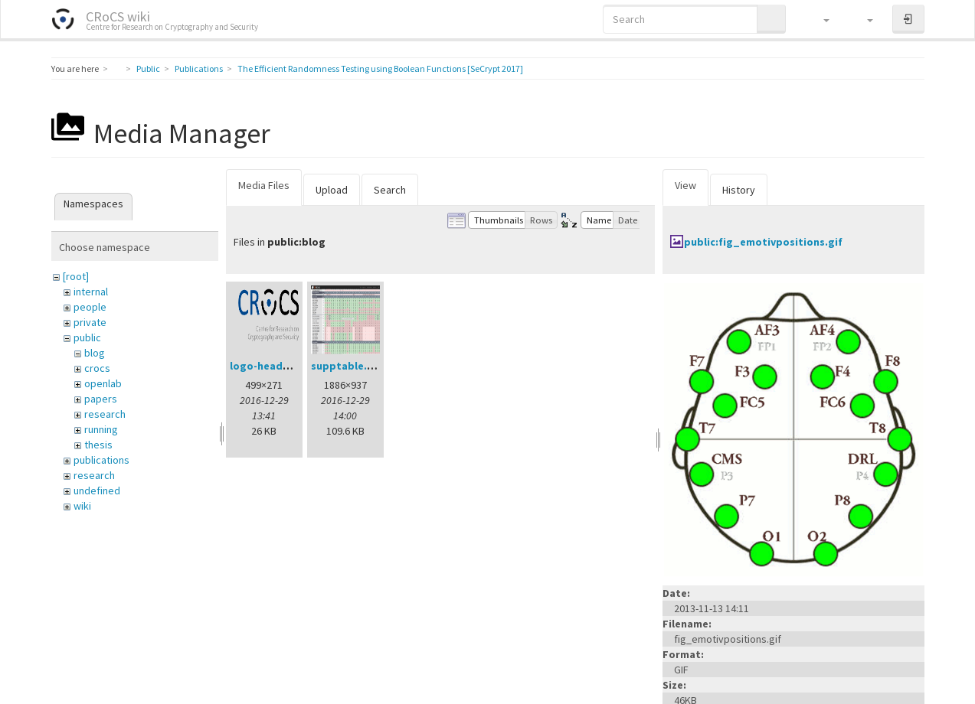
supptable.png (349, 366)
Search (390, 190)
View (685, 185)
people (90, 307)
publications (101, 460)
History (738, 190)
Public (148, 68)
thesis (98, 444)
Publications (199, 68)
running (101, 429)
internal (91, 291)
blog (94, 353)
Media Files (264, 185)
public (87, 337)
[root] (76, 276)
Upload (332, 190)
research (105, 414)
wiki (82, 506)
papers (100, 399)
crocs (97, 368)
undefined (97, 490)
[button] (819, 19)
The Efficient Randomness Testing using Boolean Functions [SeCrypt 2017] (380, 68)
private (90, 322)
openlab (103, 383)
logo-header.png (273, 366)
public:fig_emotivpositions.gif (763, 242)
